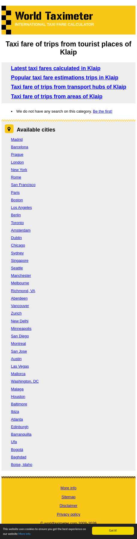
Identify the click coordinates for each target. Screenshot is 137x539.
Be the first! (102, 111)
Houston (18, 396)
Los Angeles (21, 207)
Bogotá (17, 449)
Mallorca (18, 374)
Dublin (16, 237)
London (17, 162)
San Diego (20, 336)
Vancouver (20, 306)
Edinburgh (19, 427)
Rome (16, 177)
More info (68, 488)
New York (19, 169)
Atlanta (17, 419)
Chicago (18, 245)
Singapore (19, 260)
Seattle (17, 268)
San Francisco (23, 184)
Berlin (16, 215)
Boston (17, 200)
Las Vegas (20, 366)
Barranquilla (21, 434)
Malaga (17, 389)
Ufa (14, 442)
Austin (16, 359)
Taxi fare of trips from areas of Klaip (57, 96)
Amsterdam (21, 230)
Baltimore (19, 404)
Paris (15, 192)
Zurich (16, 313)
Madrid (17, 139)
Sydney (17, 253)
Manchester (21, 275)
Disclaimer (69, 505)
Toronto (17, 223)
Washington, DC (25, 381)
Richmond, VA (23, 291)
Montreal (18, 343)
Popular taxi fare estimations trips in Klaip (64, 78)
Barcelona (19, 147)
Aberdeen (19, 298)
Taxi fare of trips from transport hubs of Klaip (69, 87)
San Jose (19, 351)
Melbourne (20, 283)
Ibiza (15, 411)
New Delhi (19, 321)
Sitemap (68, 497)
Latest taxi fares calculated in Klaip (56, 68)
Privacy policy (68, 514)
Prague (17, 154)
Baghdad (18, 457)
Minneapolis (21, 328)
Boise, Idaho (21, 464)
